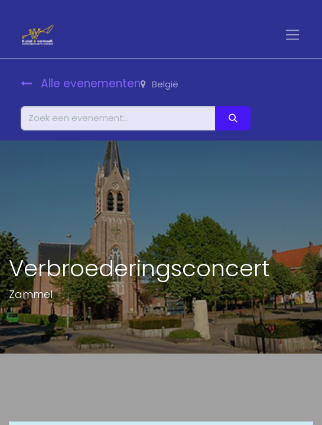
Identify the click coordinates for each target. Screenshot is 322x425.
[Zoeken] (233, 118)
